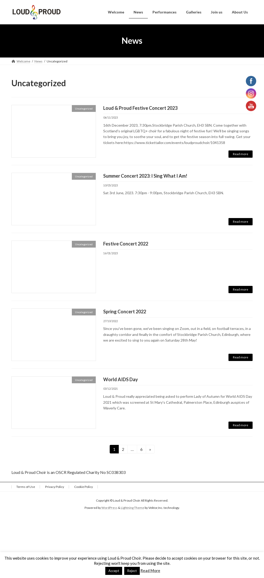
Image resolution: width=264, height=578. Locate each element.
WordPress (109, 508)
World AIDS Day (120, 379)
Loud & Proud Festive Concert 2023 (140, 108)
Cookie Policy (83, 487)
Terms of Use (25, 487)
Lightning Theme (132, 508)
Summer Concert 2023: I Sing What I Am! (145, 176)
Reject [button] (132, 571)
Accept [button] (113, 571)
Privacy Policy (54, 487)
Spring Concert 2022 (124, 311)
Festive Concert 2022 (125, 244)
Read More (150, 570)
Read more (240, 154)
